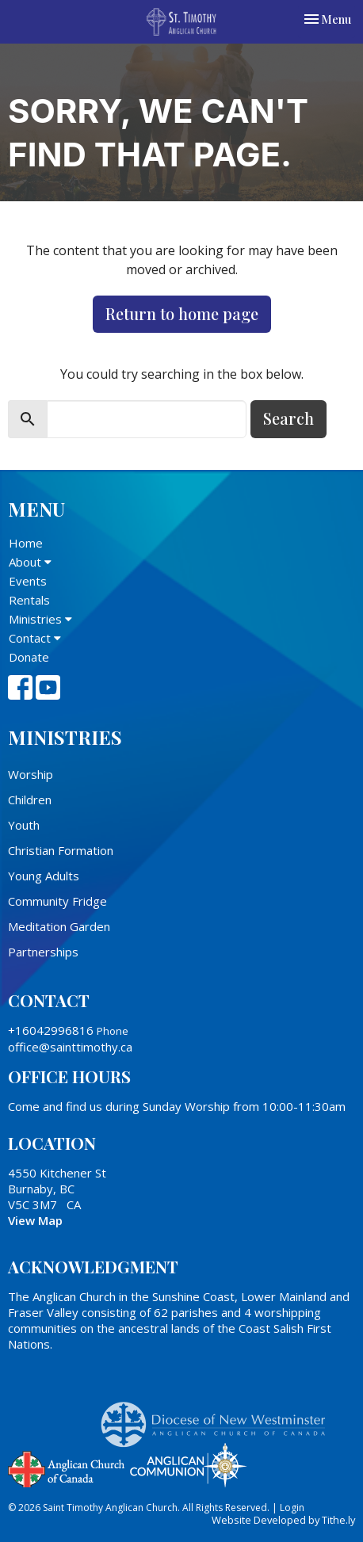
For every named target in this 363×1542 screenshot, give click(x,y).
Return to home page (181, 313)
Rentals (29, 600)
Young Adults (43, 876)
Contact (35, 638)
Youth (24, 825)
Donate (29, 657)
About (30, 562)
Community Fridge (57, 901)
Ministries (40, 619)
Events (28, 581)
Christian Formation (60, 850)
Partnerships (43, 952)
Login (292, 1507)
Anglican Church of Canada (67, 1467)
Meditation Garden (59, 926)
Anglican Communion (188, 1464)
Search (288, 418)
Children (30, 799)
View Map (35, 1220)
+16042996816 (51, 1030)
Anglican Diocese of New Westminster (219, 1416)
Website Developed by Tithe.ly (283, 1519)
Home (26, 543)
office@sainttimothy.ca (70, 1047)
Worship (30, 774)
